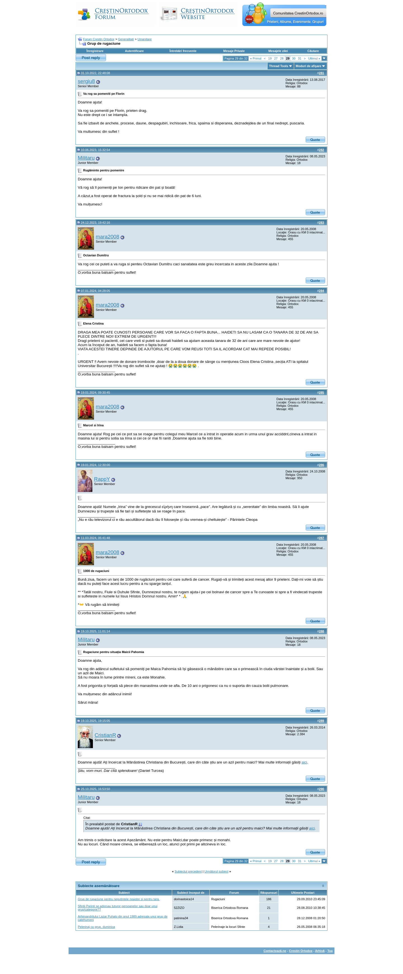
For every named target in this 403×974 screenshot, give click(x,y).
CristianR (105, 735)
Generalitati (126, 39)
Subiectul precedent (188, 871)
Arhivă (320, 950)
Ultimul (314, 58)
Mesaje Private (234, 51)
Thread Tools (278, 66)
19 (269, 58)
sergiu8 (86, 81)
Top (330, 950)
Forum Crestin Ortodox (98, 39)
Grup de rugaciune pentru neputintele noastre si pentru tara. (119, 899)
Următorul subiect (216, 871)
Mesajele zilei (278, 51)
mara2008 (107, 237)
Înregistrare (95, 51)
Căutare (313, 51)
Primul (255, 58)
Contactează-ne (274, 950)
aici (304, 762)
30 (293, 58)
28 (281, 58)
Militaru (86, 158)
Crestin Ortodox (301, 950)
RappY (102, 479)
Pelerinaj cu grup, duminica (96, 926)
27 (276, 58)
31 (299, 58)
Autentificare (134, 51)
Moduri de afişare (308, 66)
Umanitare (144, 39)
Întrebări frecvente (183, 51)
